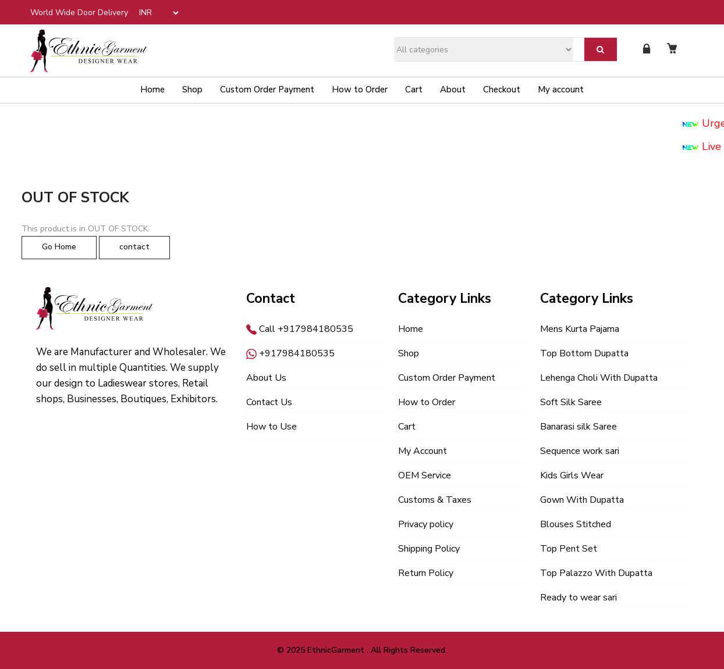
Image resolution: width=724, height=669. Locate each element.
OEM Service (424, 475)
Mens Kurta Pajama (579, 329)
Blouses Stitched (575, 524)
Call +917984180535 (299, 329)
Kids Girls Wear (572, 475)
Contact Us (269, 402)
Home (152, 89)
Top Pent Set (568, 548)
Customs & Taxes (434, 499)
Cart (414, 89)
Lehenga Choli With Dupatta (599, 377)
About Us (266, 377)
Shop (192, 89)
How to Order (360, 89)
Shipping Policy (429, 548)
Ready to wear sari (578, 597)
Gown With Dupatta (582, 499)
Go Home (59, 246)
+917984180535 (290, 353)
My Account (422, 451)
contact (134, 246)
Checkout (501, 89)
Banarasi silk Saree (578, 426)
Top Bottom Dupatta (584, 353)
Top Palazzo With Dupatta (596, 573)
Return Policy (425, 573)
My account (561, 89)
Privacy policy (425, 524)
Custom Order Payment (267, 89)
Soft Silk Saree (571, 402)
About (453, 89)
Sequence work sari (579, 451)
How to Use (271, 426)
